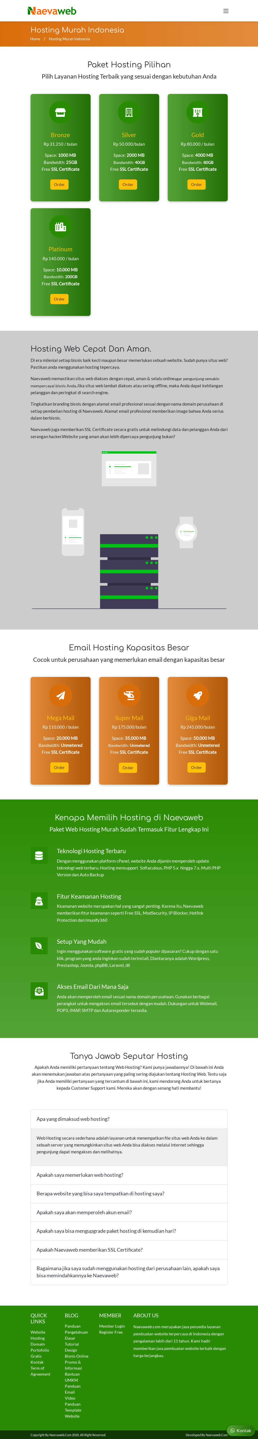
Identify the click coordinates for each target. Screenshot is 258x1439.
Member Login (112, 1325)
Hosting (38, 1337)
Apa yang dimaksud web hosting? (73, 1118)
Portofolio (40, 1349)
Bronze (60, 134)
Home (35, 39)
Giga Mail (197, 717)
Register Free (111, 1331)
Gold (197, 134)
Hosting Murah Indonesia (69, 39)
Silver (129, 134)
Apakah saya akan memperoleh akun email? (84, 1211)
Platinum (60, 248)
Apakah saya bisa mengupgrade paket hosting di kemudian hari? (106, 1230)
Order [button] (59, 184)
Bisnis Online (76, 1355)
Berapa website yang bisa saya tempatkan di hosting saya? (100, 1193)
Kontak (37, 1361)
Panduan (73, 1325)
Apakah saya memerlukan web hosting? (80, 1174)
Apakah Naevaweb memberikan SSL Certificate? (90, 1249)
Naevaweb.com (60, 1434)
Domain (38, 1343)
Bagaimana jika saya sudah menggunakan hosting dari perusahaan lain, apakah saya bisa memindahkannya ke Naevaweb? (128, 1271)
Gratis (36, 1355)
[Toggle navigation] (226, 10)
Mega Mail (60, 717)
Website (38, 1331)
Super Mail (129, 717)
